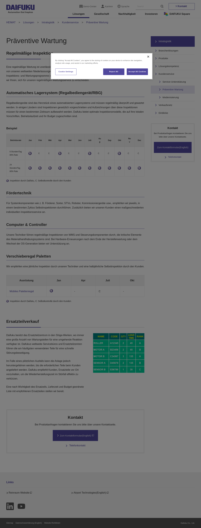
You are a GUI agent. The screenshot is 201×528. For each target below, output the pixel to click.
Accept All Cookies (137, 72)
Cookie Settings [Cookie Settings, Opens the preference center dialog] (65, 72)
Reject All (113, 72)
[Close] (148, 56)
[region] (102, 66)
